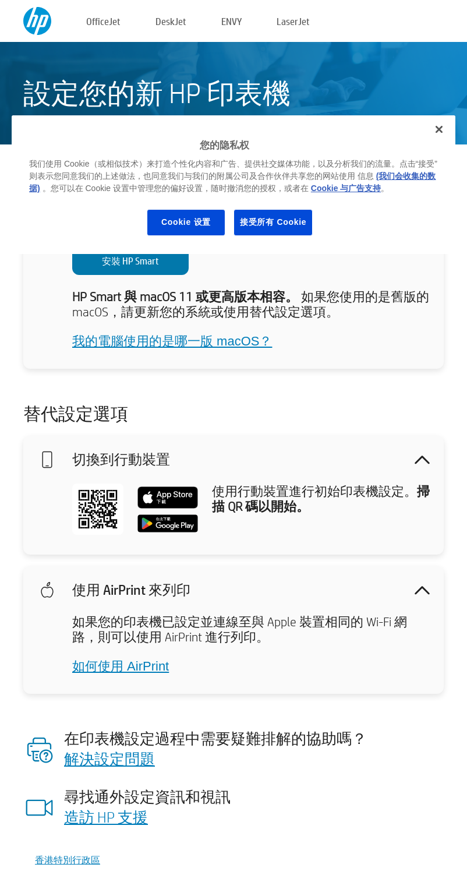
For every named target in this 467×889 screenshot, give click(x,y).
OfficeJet (103, 21)
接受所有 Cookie (273, 222)
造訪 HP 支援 (106, 816)
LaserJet (293, 21)
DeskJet (170, 21)
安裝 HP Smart (130, 260)
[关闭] (439, 129)
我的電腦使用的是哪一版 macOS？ (172, 341)
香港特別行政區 (67, 859)
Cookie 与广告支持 (346, 188)
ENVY (231, 21)
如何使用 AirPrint (120, 666)
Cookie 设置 (186, 222)
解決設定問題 (109, 758)
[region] (233, 184)
